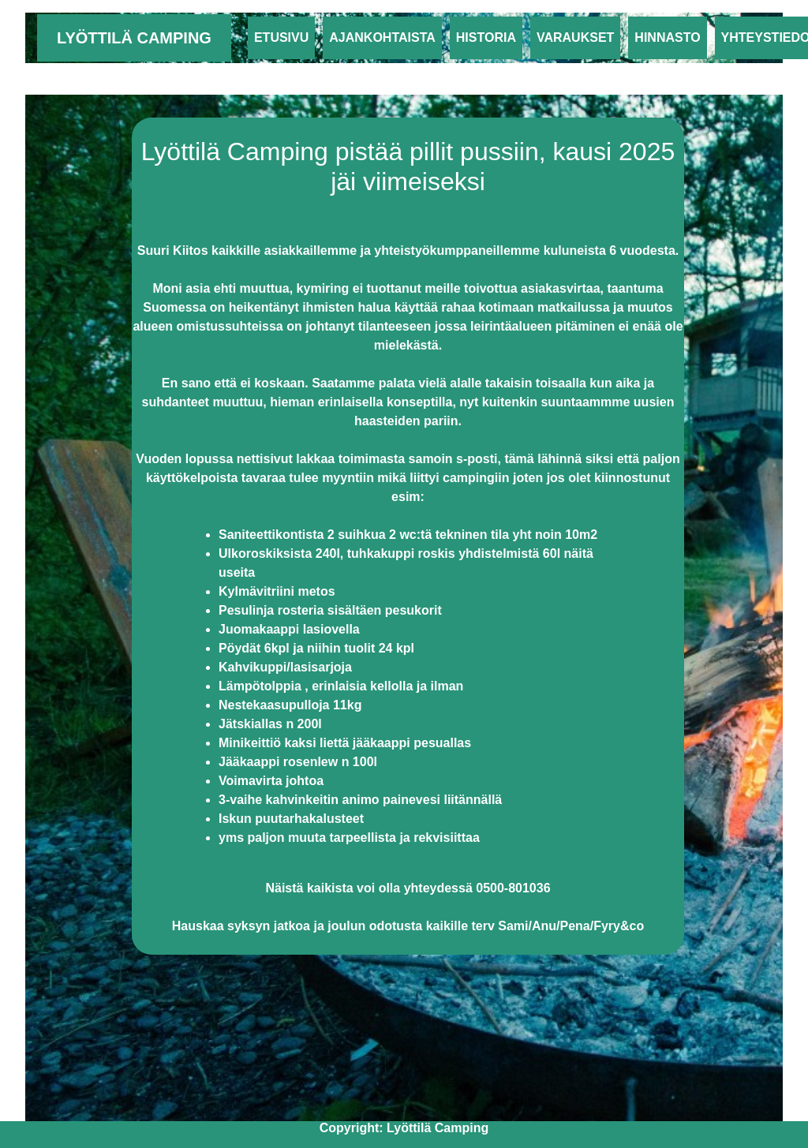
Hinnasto (667, 37)
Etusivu (281, 37)
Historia (486, 37)
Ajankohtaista (385, 36)
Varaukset (575, 37)
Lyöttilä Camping (134, 38)
